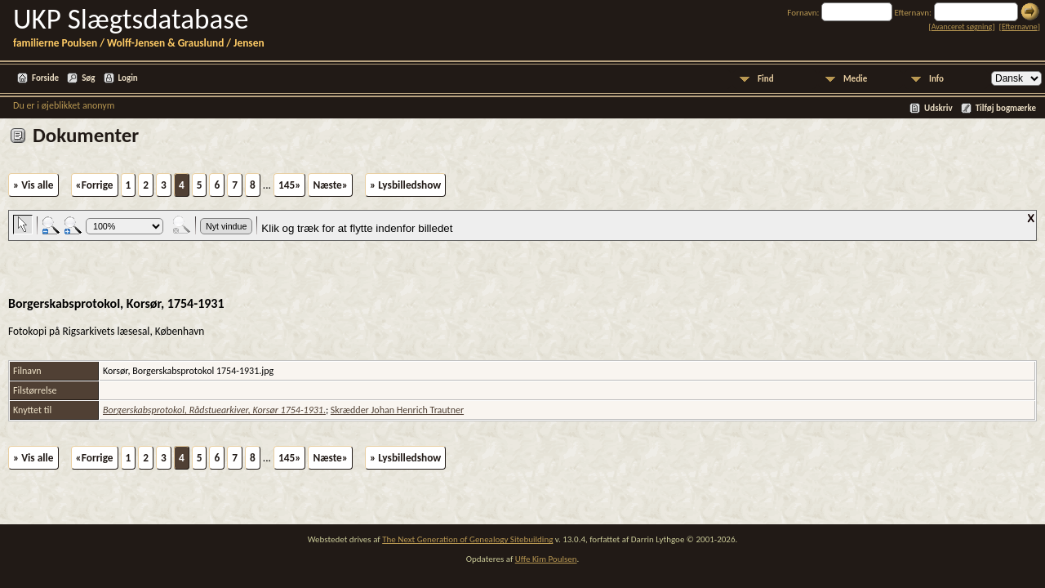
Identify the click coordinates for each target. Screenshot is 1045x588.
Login (128, 78)
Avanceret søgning (962, 26)
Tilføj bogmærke (1006, 108)
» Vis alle (33, 185)
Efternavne (1020, 26)
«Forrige (94, 185)
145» (289, 185)
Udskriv (938, 108)
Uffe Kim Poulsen (546, 559)
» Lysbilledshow (405, 185)
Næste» (330, 185)
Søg (88, 78)
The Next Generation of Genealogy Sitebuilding (467, 539)
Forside (45, 78)
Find (766, 79)
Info (936, 79)
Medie (855, 79)
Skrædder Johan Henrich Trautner (397, 410)
